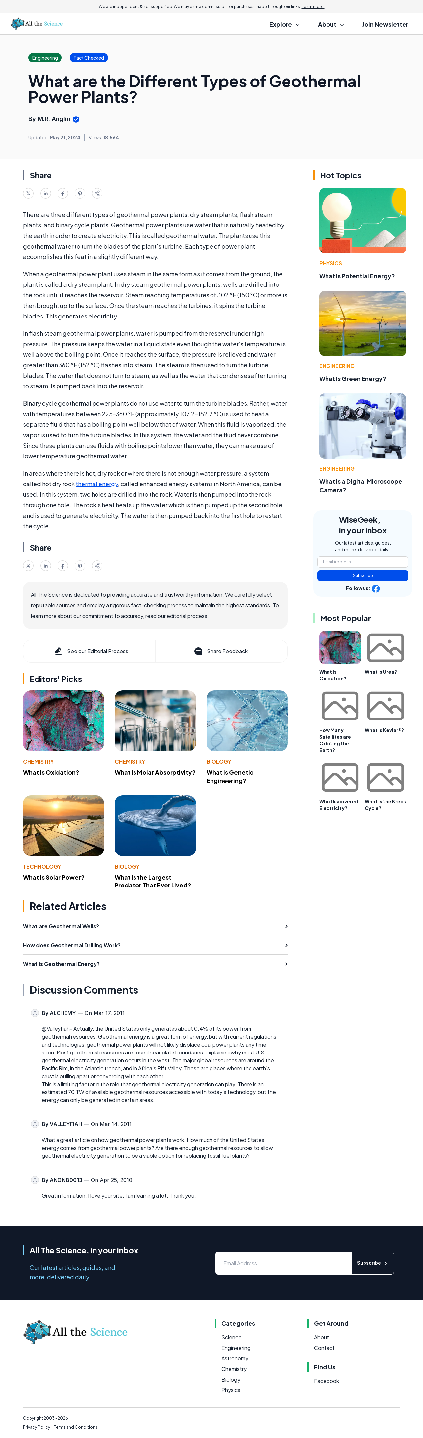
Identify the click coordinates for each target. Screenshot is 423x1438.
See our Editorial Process (90, 651)
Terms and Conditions (75, 1427)
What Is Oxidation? (51, 772)
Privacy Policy (36, 1427)
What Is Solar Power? (54, 877)
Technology (42, 866)
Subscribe (363, 575)
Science (231, 1337)
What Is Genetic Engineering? (230, 776)
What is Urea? (381, 672)
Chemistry (38, 761)
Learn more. (313, 6)
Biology (219, 761)
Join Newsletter (385, 24)
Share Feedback (220, 651)
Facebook (326, 1380)
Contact (324, 1347)
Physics (330, 263)
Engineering (337, 365)
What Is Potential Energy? (357, 276)
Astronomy (234, 1358)
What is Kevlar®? (384, 730)
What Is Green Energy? (352, 378)
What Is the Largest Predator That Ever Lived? (153, 881)
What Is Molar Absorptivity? (155, 772)
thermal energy (97, 483)
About (321, 1337)
